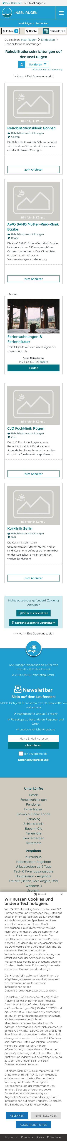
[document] (33, 1004)
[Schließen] (61, 894)
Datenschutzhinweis (32, 1137)
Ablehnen (17, 1115)
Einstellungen (46, 1115)
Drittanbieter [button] (54, 1137)
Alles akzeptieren (33, 1124)
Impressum (11, 1137)
